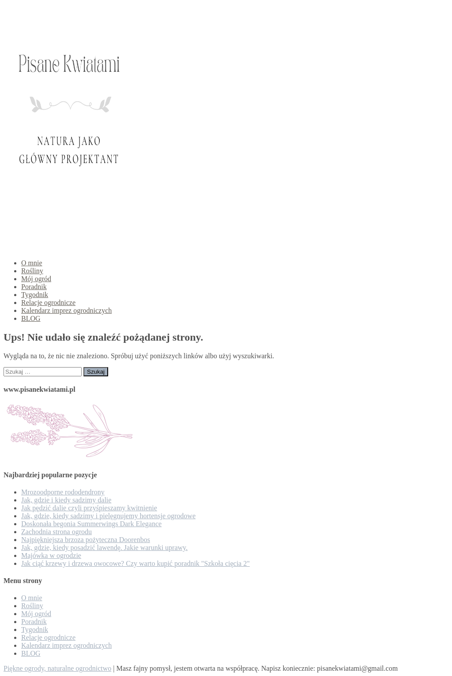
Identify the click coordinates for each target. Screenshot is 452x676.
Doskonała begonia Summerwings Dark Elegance (91, 523)
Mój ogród (36, 278)
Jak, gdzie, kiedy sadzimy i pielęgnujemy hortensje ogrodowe (108, 516)
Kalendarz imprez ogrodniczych (66, 310)
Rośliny (32, 271)
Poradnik (34, 286)
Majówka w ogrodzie (51, 555)
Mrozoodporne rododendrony (63, 492)
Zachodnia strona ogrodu (56, 531)
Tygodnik (34, 294)
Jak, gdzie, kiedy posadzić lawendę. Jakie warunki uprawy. (104, 547)
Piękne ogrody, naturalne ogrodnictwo (57, 668)
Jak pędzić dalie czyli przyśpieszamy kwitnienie (89, 508)
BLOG (31, 318)
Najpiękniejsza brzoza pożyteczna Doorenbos (85, 539)
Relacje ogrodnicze (48, 302)
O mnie (31, 263)
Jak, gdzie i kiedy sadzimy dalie (66, 500)
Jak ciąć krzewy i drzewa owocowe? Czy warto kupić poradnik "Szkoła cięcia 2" (135, 563)
